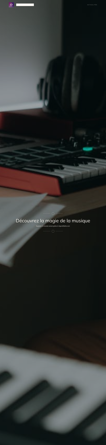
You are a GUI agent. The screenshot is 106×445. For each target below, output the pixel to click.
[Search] (25, 4)
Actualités (92, 4)
